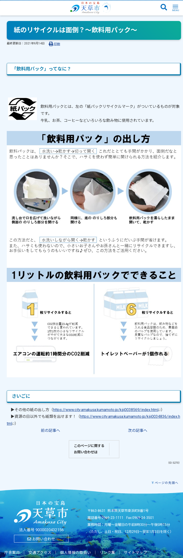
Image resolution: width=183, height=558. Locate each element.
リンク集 (107, 553)
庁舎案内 (12, 553)
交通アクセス (39, 553)
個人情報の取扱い (75, 553)
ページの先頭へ (166, 483)
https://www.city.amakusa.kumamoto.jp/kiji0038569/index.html (107, 409)
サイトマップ (135, 553)
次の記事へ (137, 430)
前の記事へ (50, 430)
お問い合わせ (41, 539)
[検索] (164, 7)
